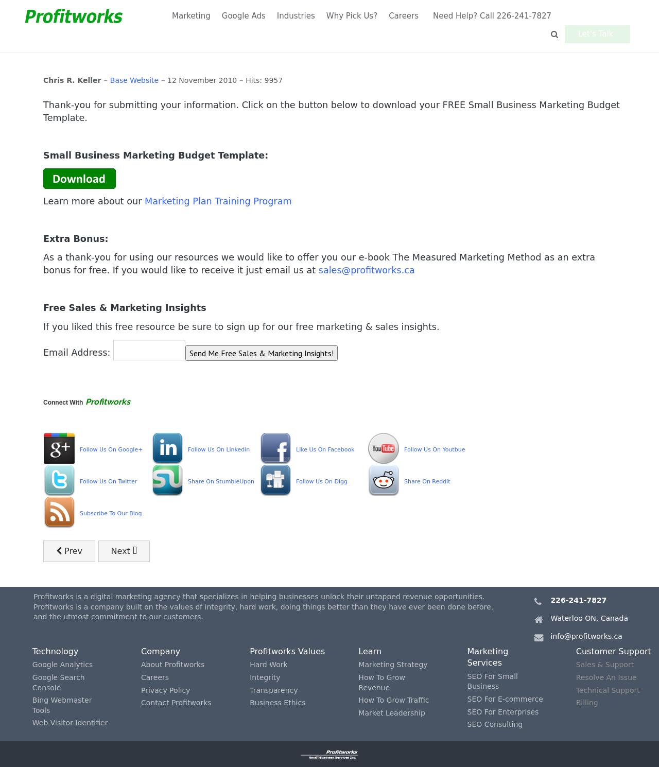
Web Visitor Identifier (70, 723)
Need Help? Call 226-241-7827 (492, 16)
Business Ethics (277, 703)
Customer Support (613, 651)
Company (160, 651)
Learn (369, 651)
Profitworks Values (287, 651)
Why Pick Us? (351, 16)
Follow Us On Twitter (108, 481)
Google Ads (244, 16)
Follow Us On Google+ (111, 449)
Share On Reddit (427, 481)
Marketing (191, 16)
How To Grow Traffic (393, 700)
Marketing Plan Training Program (218, 201)
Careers (404, 16)
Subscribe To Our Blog (111, 513)
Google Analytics (62, 664)
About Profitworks (173, 664)
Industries (296, 16)
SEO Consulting (495, 724)
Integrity (265, 677)
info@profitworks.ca (586, 636)
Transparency (274, 690)
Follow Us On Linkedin (219, 449)
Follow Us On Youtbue (434, 449)
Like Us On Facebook (325, 449)
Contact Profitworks (176, 703)
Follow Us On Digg (322, 481)
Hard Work (268, 664)
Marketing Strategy (392, 664)
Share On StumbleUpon (221, 481)
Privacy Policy (165, 690)
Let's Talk (598, 16)
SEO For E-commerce (505, 699)
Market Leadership (391, 713)
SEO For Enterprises (503, 712)
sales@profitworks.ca (367, 270)
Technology (55, 651)
